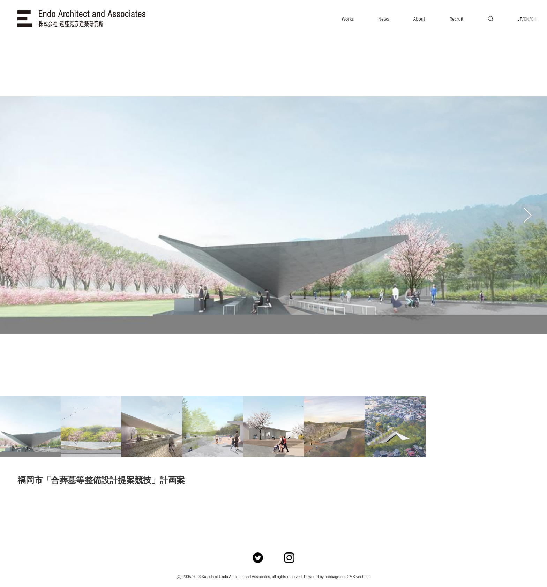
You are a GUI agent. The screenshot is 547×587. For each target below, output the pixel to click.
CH (534, 19)
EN (526, 19)
